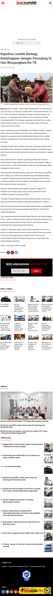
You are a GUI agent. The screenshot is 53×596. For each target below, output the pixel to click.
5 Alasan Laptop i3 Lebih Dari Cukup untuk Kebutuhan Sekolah (18, 328)
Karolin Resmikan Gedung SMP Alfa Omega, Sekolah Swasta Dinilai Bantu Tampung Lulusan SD (47, 331)
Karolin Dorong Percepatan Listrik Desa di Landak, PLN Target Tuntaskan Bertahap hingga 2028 (23, 432)
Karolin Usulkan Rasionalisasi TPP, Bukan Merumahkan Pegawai (19, 309)
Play (47, 591)
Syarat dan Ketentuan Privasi (18, 566)
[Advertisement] (26, 22)
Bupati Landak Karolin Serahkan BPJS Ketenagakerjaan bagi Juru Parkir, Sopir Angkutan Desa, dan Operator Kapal (21, 513)
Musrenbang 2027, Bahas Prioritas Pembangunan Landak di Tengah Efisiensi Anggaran (47, 349)
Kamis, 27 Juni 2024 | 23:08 (7, 67)
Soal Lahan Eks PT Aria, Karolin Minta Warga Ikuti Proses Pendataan (5, 347)
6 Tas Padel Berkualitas (4, 305)
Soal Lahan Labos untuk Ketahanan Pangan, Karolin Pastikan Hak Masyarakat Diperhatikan (19, 349)
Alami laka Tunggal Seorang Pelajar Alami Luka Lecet (23, 533)
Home (1, 49)
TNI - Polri (7, 49)
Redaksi (4, 566)
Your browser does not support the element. (26, 43)
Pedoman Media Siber (37, 566)
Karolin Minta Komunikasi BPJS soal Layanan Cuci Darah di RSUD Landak (5, 328)
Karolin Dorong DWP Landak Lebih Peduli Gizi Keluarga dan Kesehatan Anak (33, 309)
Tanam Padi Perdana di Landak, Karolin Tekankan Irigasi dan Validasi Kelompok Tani (33, 349)
